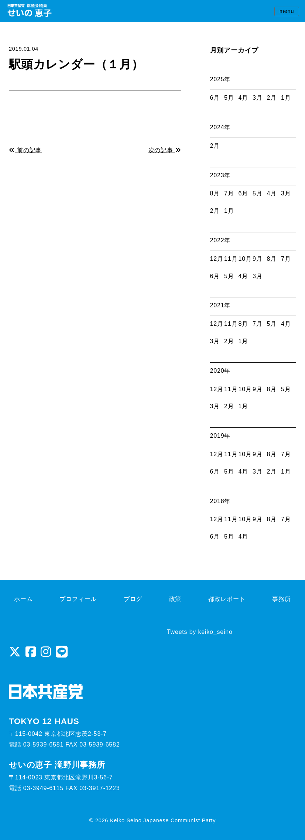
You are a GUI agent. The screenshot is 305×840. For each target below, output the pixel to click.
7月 (229, 193)
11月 (230, 259)
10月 (245, 259)
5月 (229, 98)
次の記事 (164, 150)
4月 (244, 98)
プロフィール (78, 599)
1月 (286, 98)
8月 (215, 193)
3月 (258, 98)
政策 (175, 599)
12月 (216, 259)
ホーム (23, 599)
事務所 (281, 599)
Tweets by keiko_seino (200, 632)
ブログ (133, 599)
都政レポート (227, 599)
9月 (258, 259)
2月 (272, 98)
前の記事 (25, 150)
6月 (215, 98)
